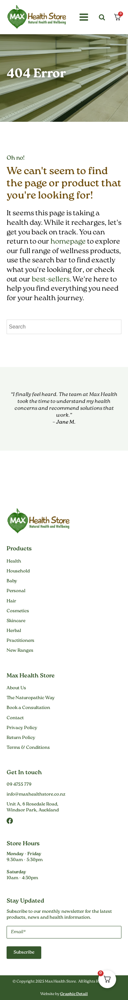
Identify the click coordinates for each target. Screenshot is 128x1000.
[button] (83, 17)
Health (14, 561)
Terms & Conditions (28, 748)
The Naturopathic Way (31, 698)
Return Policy (21, 738)
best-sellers (51, 280)
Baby (12, 581)
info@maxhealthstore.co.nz (36, 795)
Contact (15, 718)
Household (18, 571)
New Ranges (20, 650)
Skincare (16, 621)
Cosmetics (18, 611)
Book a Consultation (28, 708)
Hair (11, 601)
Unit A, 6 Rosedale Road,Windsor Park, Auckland (33, 807)
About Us (16, 688)
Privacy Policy (22, 728)
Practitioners (20, 641)
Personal (16, 591)
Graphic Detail (74, 994)
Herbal (14, 631)
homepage (68, 242)
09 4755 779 (19, 785)
